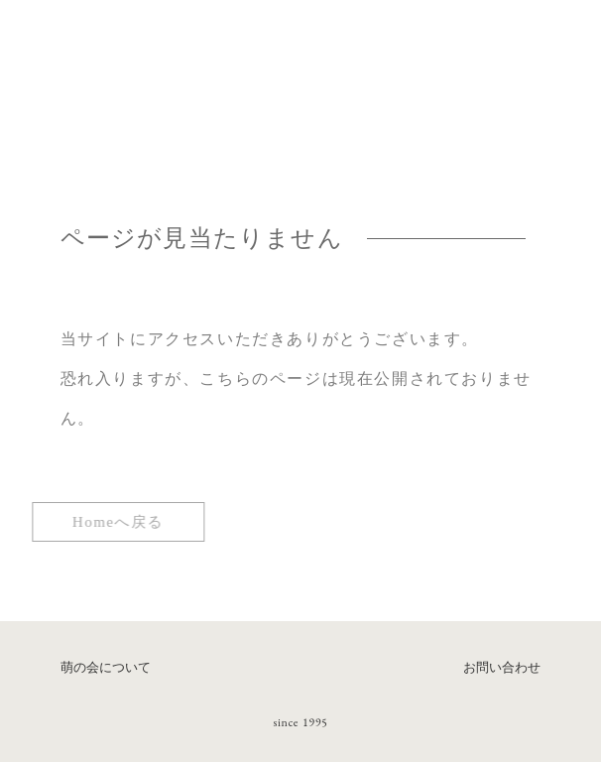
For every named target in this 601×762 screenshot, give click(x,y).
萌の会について (105, 667)
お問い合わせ (502, 667)
